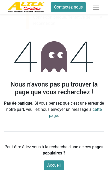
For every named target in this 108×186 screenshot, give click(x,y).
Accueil (54, 165)
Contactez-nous (68, 7)
